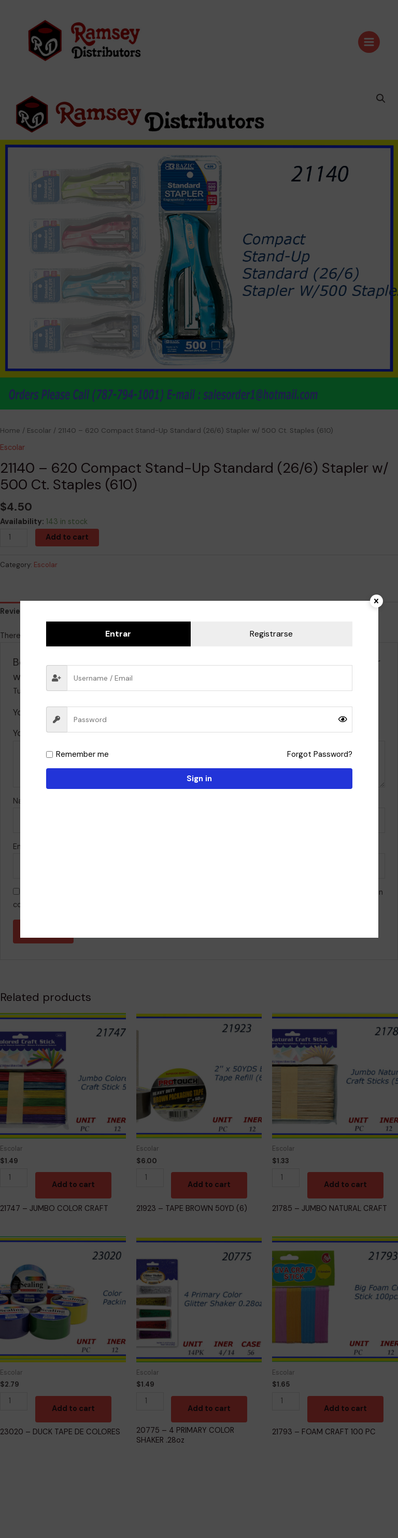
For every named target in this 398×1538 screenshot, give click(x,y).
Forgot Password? (320, 754)
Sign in (199, 778)
